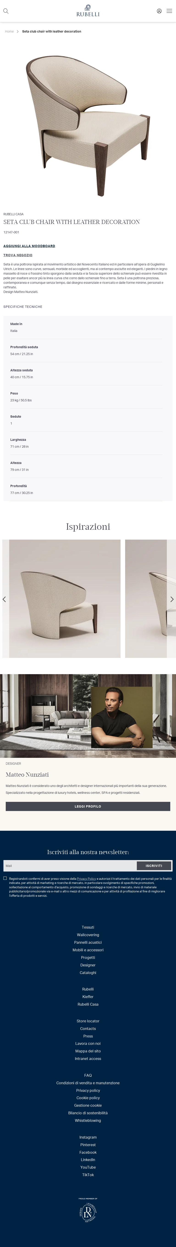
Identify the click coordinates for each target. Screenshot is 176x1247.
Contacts (88, 1028)
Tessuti (88, 927)
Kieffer (88, 996)
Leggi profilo (88, 806)
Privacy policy (88, 1090)
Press (88, 1036)
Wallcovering (88, 935)
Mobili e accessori (88, 950)
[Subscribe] (154, 865)
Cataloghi (88, 972)
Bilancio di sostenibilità (88, 1113)
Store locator (88, 1021)
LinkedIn (88, 1159)
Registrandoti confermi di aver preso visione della (87, 887)
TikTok (88, 1175)
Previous (4, 599)
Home (9, 31)
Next (171, 599)
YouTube (88, 1167)
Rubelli (88, 989)
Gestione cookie (88, 1105)
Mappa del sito (88, 1051)
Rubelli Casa (88, 1004)
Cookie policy (88, 1098)
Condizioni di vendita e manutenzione (88, 1083)
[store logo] (88, 15)
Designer (88, 965)
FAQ (88, 1075)
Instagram (88, 1137)
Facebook (88, 1152)
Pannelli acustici (88, 942)
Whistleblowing (88, 1120)
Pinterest (88, 1145)
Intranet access (88, 1058)
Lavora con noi (88, 1043)
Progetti (88, 957)
